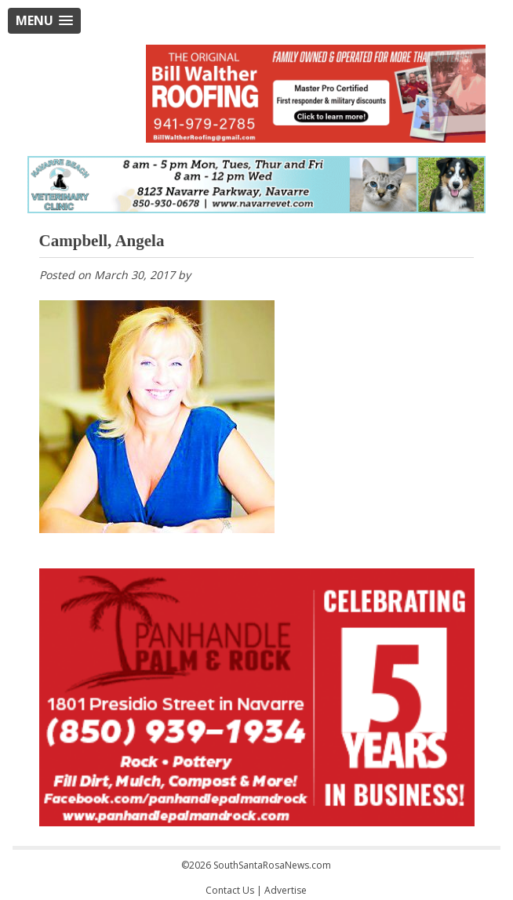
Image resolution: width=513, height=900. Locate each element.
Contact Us (230, 890)
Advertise (285, 890)
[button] (44, 21)
